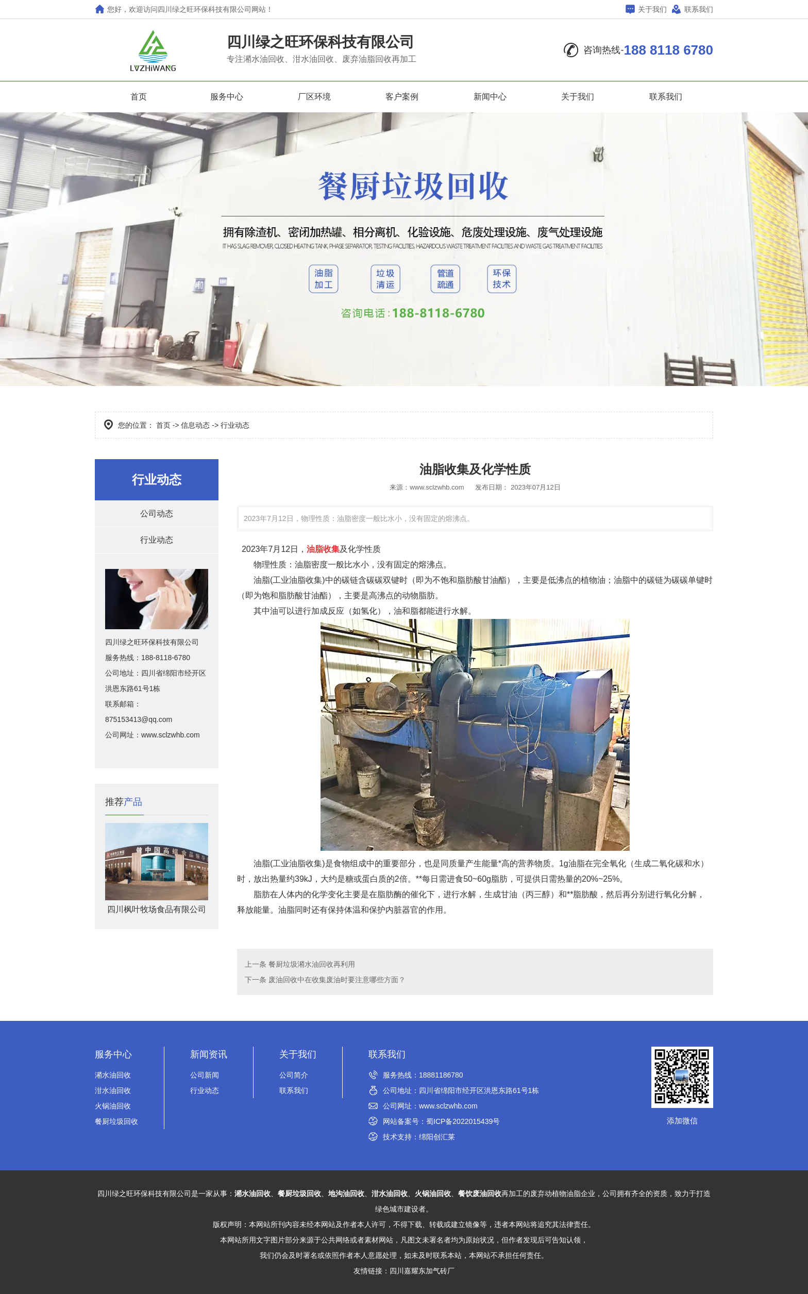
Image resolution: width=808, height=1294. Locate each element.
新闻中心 (490, 96)
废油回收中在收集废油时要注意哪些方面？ (336, 980)
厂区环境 (314, 96)
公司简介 (293, 1075)
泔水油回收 (113, 1090)
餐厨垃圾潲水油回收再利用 (310, 964)
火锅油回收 (113, 1106)
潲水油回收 (113, 1075)
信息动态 (195, 425)
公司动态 (156, 513)
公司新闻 (204, 1075)
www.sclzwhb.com (437, 487)
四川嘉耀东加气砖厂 (422, 1271)
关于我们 (646, 9)
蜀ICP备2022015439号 (463, 1121)
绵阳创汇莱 (437, 1137)
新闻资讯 (208, 1054)
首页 (138, 96)
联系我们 (692, 9)
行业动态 (156, 539)
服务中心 (226, 96)
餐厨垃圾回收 (116, 1121)
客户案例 (401, 96)
